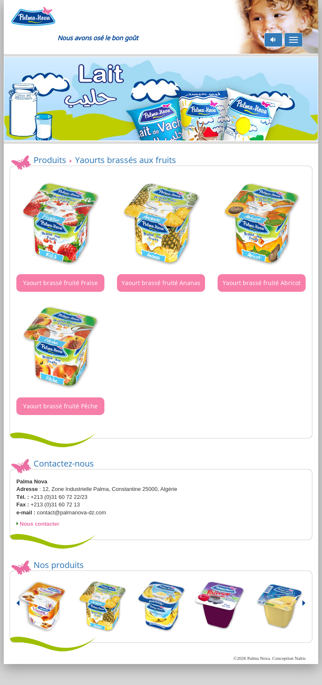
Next (299, 606)
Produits (50, 160)
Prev (23, 606)
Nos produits (59, 565)
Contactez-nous (64, 463)
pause (273, 39)
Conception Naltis (289, 658)
